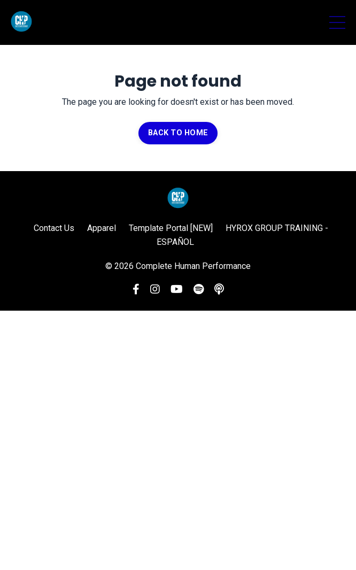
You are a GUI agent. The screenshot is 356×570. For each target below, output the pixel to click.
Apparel (101, 228)
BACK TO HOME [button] (178, 132)
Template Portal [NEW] (171, 228)
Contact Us (54, 228)
